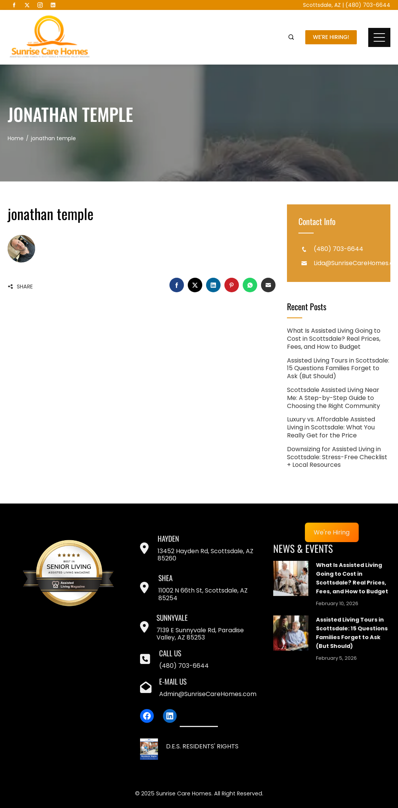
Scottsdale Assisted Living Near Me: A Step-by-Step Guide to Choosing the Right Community (333, 397)
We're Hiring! (331, 37)
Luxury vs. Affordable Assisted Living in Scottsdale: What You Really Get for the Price (331, 427)
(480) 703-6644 (367, 5)
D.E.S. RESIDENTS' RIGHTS (202, 746)
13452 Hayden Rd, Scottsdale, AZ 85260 (205, 555)
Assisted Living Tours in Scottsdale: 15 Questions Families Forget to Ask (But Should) (338, 368)
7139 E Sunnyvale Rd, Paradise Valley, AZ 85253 (200, 634)
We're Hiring (332, 532)
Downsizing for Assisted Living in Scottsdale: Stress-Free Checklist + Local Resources (337, 457)
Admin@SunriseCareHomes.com (207, 694)
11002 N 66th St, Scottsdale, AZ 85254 (203, 594)
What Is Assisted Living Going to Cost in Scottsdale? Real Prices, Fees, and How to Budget (333, 338)
